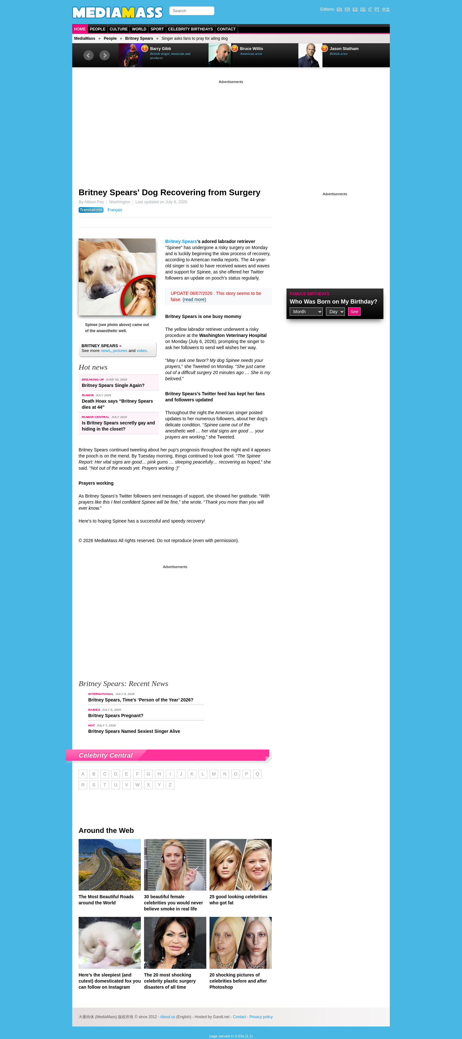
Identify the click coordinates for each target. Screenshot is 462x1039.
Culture (119, 29)
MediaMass (84, 38)
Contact (226, 29)
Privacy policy (261, 1017)
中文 (386, 9)
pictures (120, 350)
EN (339, 9)
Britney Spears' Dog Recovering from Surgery (170, 192)
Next (104, 55)
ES (355, 9)
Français (114, 210)
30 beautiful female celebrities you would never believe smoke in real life (173, 902)
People (98, 29)
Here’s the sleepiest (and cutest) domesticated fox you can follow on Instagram (110, 981)
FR (347, 9)
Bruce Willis (251, 48)
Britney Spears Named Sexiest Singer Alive (134, 731)
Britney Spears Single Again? (113, 385)
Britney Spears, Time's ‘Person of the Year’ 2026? (140, 699)
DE (363, 9)
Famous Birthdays (309, 294)
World (139, 29)
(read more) (194, 299)
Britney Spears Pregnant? (115, 715)
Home (80, 29)
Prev (88, 55)
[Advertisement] (231, 130)
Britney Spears (139, 38)
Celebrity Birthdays (190, 29)
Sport (157, 29)
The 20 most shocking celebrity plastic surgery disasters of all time (170, 981)
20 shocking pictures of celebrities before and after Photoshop (238, 981)
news (105, 350)
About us (167, 1017)
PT (376, 9)
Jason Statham (344, 48)
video (142, 350)
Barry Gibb (160, 48)
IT (370, 9)
